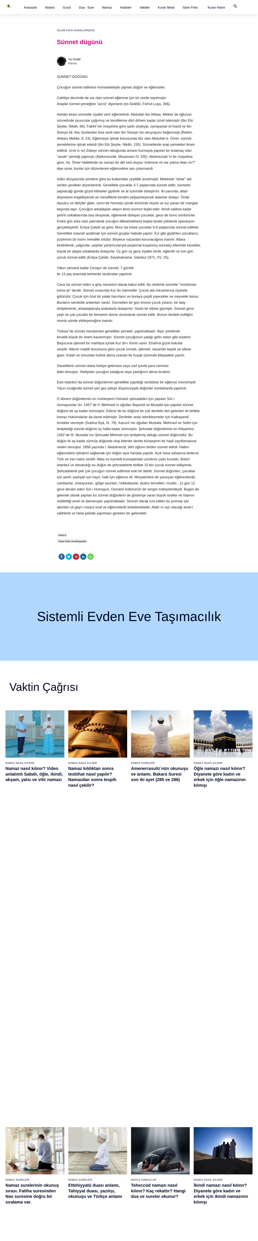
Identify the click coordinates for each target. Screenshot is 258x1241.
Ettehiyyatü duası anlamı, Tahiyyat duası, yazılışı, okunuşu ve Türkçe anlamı (95, 868)
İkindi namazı (139, 1128)
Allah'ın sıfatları (20, 1155)
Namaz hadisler (20, 1135)
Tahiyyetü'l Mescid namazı (187, 1182)
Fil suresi (96, 1121)
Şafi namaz (57, 1135)
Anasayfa (30, 7)
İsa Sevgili (74, 59)
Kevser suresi (99, 1141)
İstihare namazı (180, 1128)
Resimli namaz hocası (64, 1121)
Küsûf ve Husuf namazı (185, 1196)
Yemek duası (18, 1176)
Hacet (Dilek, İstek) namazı (187, 1169)
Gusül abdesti (19, 1121)
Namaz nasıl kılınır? (63, 1114)
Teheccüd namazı (181, 1141)
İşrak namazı (179, 1121)
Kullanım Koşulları (182, 1234)
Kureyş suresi (99, 1128)
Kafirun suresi (99, 1148)
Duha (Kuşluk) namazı (184, 1148)
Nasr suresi (98, 1155)
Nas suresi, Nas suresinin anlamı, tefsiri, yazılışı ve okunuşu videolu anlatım (31, 962)
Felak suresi (98, 1176)
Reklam (215, 1141)
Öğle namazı (138, 1121)
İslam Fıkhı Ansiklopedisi (76, 30)
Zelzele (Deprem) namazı (186, 1203)
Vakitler (145, 7)
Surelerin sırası (20, 1148)
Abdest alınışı (19, 1114)
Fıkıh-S (62, 535)
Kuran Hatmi (216, 7)
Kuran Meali (166, 7)
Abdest (50, 7)
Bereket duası (19, 1169)
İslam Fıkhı (190, 7)
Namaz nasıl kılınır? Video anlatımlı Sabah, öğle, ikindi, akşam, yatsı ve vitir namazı (34, 774)
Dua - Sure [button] (86, 7)
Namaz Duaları (79, 950)
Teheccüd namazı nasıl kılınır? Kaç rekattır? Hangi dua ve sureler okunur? (158, 868)
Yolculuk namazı (181, 1189)
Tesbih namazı (180, 1135)
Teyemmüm (18, 1128)
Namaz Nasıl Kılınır (19, 763)
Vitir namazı (138, 1148)
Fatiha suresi (98, 1114)
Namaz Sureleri (143, 763)
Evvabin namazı (181, 1155)
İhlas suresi (98, 1169)
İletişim (215, 1148)
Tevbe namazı (179, 1162)
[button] (30, 7)
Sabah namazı (140, 1114)
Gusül (67, 7)
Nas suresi (97, 1182)
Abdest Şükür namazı (184, 1176)
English (215, 1135)
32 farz (15, 1162)
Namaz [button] (107, 7)
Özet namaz (58, 1128)
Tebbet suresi (99, 1162)
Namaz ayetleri (20, 1141)
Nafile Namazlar (143, 856)
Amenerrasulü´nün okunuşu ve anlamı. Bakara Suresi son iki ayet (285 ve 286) (159, 774)
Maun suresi (98, 1135)
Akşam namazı (140, 1135)
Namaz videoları (60, 1141)
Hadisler (126, 7)
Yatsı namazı (139, 1141)
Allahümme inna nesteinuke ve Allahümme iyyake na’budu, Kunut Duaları (96, 962)
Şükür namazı (179, 1114)
